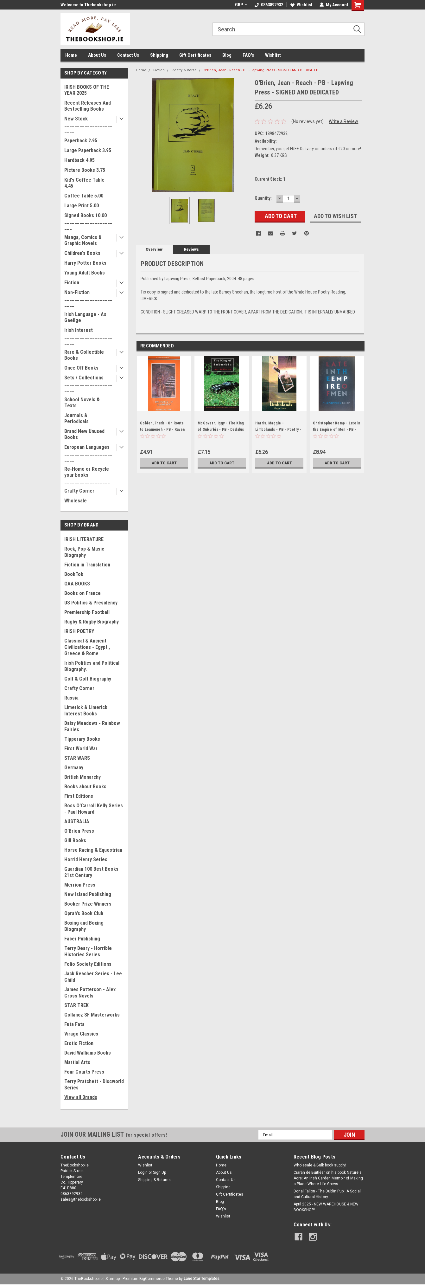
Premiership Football (87, 612)
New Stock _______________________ (88, 125)
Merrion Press (79, 885)
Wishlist (301, 4)
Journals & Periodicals (76, 418)
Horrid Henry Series (85, 859)
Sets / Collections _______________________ (88, 384)
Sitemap (112, 1278)
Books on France (82, 593)
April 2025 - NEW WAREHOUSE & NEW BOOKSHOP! (326, 1207)
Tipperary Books (82, 739)
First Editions (78, 796)
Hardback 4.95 (79, 160)
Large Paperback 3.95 (87, 150)
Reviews (191, 249)
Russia (71, 698)
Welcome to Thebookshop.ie (88, 4)
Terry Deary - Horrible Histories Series (88, 951)
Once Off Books (81, 368)
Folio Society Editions (87, 964)
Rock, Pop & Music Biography (84, 552)
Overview (154, 249)
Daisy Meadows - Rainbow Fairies (92, 726)
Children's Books (82, 253)
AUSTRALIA (76, 821)
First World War (81, 749)
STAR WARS (77, 758)
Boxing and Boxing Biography (84, 926)
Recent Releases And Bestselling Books (87, 106)
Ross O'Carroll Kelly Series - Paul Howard (93, 809)
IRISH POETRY (79, 631)
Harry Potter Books (85, 263)
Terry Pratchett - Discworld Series (94, 1084)
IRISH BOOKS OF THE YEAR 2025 (86, 90)
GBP (241, 4)
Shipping (159, 55)
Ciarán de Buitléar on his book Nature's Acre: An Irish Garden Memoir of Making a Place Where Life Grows (328, 1178)
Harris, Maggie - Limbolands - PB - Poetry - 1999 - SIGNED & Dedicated (278, 429)
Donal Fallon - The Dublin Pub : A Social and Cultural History (327, 1194)
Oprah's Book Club (83, 913)
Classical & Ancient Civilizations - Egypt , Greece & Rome (87, 647)
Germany (73, 768)
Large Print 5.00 (81, 206)
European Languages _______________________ (88, 453)
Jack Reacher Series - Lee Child (93, 977)
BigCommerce (152, 1278)
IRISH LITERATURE (84, 539)
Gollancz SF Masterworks (92, 1015)
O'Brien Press (79, 831)
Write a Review (343, 121)
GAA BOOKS (77, 584)
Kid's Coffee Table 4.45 (84, 183)
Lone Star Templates (201, 1278)
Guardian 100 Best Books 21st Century (91, 872)
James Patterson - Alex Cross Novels (90, 992)
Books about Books (85, 787)
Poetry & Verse (184, 70)
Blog (227, 55)
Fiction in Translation (87, 565)
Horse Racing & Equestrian (93, 850)
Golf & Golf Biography (87, 679)
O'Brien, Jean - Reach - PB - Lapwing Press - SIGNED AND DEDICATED (261, 70)
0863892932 (269, 4)
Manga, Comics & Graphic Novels (83, 240)
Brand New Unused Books (84, 434)
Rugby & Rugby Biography (91, 622)
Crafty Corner (79, 491)
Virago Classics (81, 1034)
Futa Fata (74, 1024)
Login (143, 1172)
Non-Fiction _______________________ (88, 298)
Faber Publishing (82, 939)
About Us (97, 55)
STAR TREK (76, 1005)
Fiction (71, 283)
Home (71, 55)
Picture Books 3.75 (84, 170)
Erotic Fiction (78, 1043)
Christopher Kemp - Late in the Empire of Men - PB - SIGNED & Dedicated (336, 429)
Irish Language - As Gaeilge (85, 317)
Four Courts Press (84, 1072)
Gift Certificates (195, 55)
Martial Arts (77, 1062)
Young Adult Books (84, 273)
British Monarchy (82, 777)
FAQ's (248, 55)
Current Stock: (270, 179)
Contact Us (128, 55)
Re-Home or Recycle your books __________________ (87, 475)
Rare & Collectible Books (84, 355)
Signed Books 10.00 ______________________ (88, 221)
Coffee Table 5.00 (83, 196)
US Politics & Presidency (90, 603)
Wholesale (75, 501)
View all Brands (80, 1097)
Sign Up (159, 1172)
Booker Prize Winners (87, 904)
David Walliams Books (87, 1053)
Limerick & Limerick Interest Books (85, 710)
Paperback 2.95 (80, 141)
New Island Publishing (87, 894)
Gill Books (75, 840)
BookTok (73, 574)
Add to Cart (164, 462)
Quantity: (263, 198)
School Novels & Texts (82, 403)
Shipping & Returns (154, 1180)
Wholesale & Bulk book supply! (320, 1165)
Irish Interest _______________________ (88, 336)
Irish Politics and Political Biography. (91, 666)
